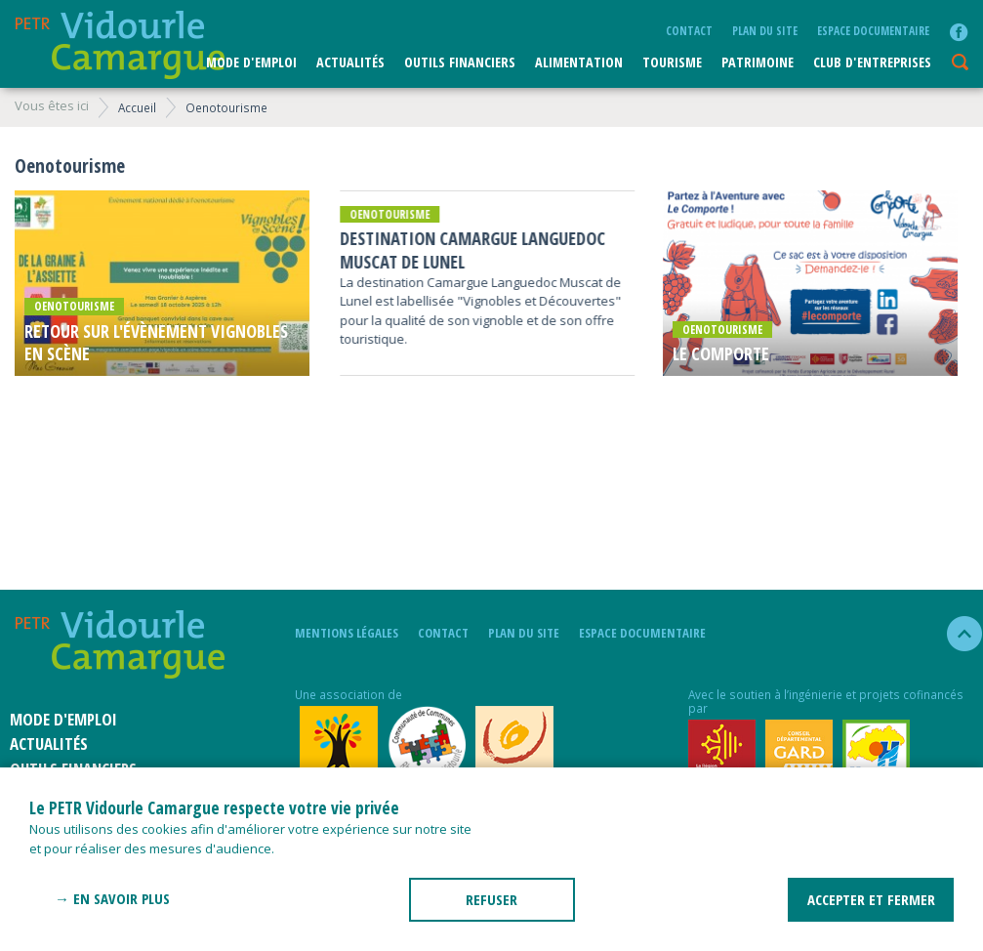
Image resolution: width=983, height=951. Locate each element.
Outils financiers (459, 62)
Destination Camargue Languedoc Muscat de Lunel (472, 249)
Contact (689, 30)
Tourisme (672, 62)
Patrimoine (757, 62)
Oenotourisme (226, 107)
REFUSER (491, 899)
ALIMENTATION (579, 62)
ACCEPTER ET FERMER (871, 899)
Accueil (137, 107)
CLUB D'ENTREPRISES (872, 62)
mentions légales (346, 632)
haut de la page (956, 633)
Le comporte (721, 354)
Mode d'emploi (251, 62)
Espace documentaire (873, 30)
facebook (958, 32)
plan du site (765, 30)
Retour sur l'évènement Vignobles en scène (156, 342)
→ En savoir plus (112, 898)
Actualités (350, 62)
